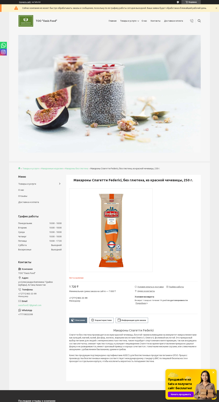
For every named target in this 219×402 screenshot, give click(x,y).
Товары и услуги (128, 21)
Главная (112, 21)
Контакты (155, 21)
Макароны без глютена (76, 168)
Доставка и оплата (173, 21)
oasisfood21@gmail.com (29, 305)
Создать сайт (25, 2)
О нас (144, 21)
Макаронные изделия (52, 168)
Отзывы (22, 196)
